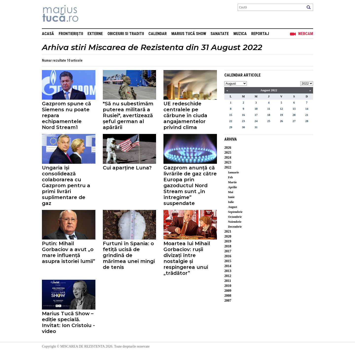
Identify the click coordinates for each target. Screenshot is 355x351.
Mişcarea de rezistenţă (87, 14)
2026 (227, 147)
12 (281, 109)
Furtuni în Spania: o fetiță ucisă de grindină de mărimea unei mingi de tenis (129, 255)
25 (268, 121)
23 (243, 121)
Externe (95, 33)
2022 (227, 167)
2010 (227, 286)
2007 (227, 300)
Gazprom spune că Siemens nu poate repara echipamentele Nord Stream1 (66, 115)
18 (268, 115)
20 (294, 115)
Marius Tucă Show (188, 33)
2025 (227, 152)
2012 (227, 276)
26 (281, 121)
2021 (227, 231)
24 (256, 121)
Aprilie (232, 187)
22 (230, 121)
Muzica (240, 33)
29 (230, 127)
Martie (232, 182)
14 (306, 109)
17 (256, 115)
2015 (227, 261)
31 (256, 127)
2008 (227, 295)
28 (306, 121)
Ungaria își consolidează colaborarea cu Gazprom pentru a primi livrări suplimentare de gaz (66, 185)
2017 (227, 251)
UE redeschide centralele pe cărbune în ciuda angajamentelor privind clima (185, 115)
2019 (227, 241)
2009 (227, 291)
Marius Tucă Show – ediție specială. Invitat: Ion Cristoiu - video (68, 322)
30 (243, 127)
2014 (227, 266)
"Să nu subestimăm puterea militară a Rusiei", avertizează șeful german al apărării (128, 115)
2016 (227, 256)
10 (256, 109)
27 (294, 121)
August (232, 207)
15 (230, 115)
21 (306, 115)
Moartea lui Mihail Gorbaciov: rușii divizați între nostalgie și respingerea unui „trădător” (186, 258)
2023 (227, 162)
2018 (227, 246)
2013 (227, 271)
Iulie (231, 202)
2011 (227, 281)
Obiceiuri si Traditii (125, 33)
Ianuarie (233, 172)
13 (294, 109)
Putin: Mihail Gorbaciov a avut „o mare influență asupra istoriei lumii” (68, 252)
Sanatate (220, 33)
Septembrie (235, 212)
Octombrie (235, 217)
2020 (227, 236)
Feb (230, 177)
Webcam (305, 33)
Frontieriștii (71, 33)
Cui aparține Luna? (127, 168)
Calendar (157, 33)
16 (243, 115)
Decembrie (235, 226)
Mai (230, 192)
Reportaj (260, 33)
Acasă (48, 33)
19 (281, 115)
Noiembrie (234, 221)
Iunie (231, 197)
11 (268, 109)
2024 (227, 157)
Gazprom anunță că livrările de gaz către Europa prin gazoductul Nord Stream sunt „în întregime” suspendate (190, 185)
